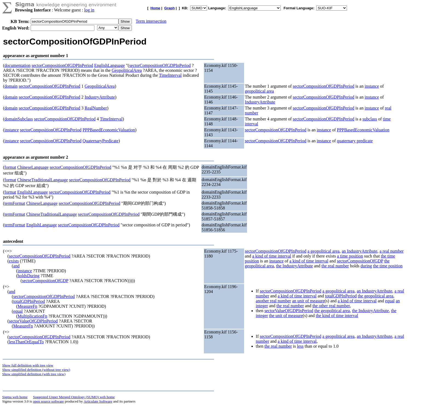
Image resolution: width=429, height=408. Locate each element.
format (10, 167)
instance (372, 86)
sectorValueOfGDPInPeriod (33, 321)
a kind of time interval (271, 256)
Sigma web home (15, 397)
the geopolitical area (375, 296)
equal (18, 311)
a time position (350, 256)
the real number (335, 266)
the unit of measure (286, 315)
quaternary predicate (355, 140)
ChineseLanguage (33, 167)
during (366, 266)
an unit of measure (308, 300)
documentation (17, 65)
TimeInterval (170, 75)
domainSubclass (18, 119)
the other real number (331, 305)
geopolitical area (259, 91)
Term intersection (151, 21)
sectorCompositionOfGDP (45, 280)
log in (89, 10)
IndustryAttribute (100, 97)
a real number (391, 251)
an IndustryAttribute (359, 251)
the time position (388, 266)
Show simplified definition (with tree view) (33, 374)
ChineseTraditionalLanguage (42, 180)
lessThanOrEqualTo (26, 341)
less (300, 346)
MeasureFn (27, 306)
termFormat (14, 203)
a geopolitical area (324, 251)
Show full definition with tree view (27, 365)
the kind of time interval (337, 315)
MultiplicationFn (32, 316)
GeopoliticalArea (127, 70)
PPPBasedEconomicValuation (109, 130)
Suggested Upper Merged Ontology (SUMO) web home (74, 397)
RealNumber (96, 108)
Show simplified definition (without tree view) (36, 370)
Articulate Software (98, 401)
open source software (48, 401)
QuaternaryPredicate (100, 140)
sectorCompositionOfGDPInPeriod (62, 65)
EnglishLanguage (109, 65)
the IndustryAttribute (294, 266)
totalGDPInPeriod (29, 301)
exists (14, 261)
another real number (273, 300)
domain (11, 86)
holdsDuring (28, 275)
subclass (370, 119)
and (16, 266)
